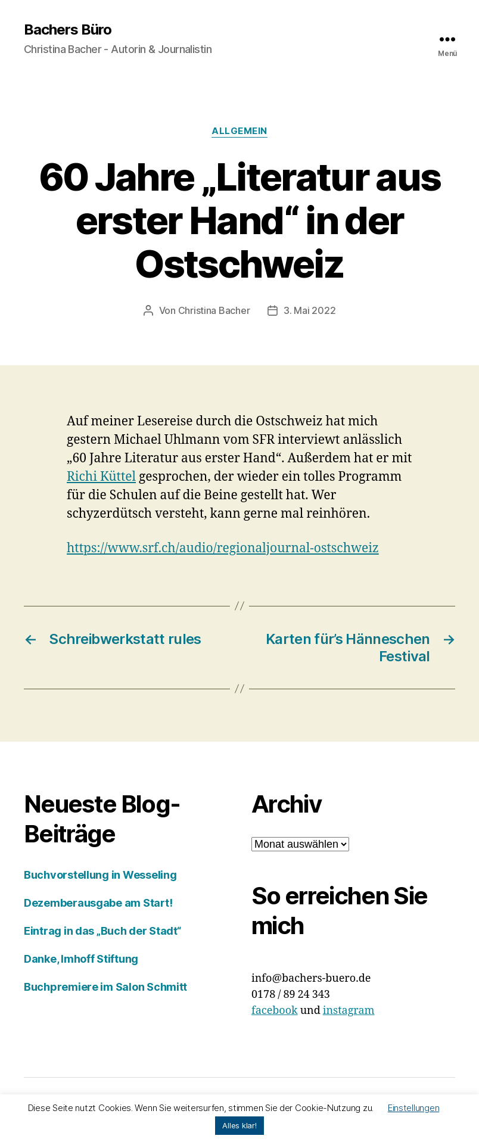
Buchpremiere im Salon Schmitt (105, 987)
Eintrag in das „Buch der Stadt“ (102, 931)
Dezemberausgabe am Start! (98, 903)
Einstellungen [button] (414, 1107)
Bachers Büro (67, 30)
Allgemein (239, 131)
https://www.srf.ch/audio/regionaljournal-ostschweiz (223, 548)
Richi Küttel (101, 477)
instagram (349, 1011)
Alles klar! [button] (239, 1125)
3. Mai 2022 (309, 310)
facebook (274, 1011)
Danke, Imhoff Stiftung (81, 959)
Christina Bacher (214, 310)
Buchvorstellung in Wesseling (100, 875)
